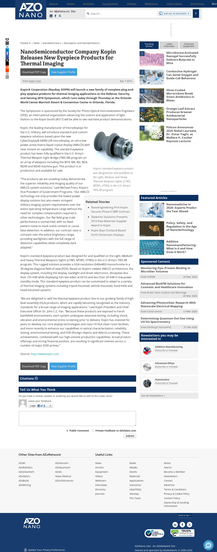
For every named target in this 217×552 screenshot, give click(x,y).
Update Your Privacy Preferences (44, 547)
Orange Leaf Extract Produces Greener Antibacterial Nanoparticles (179, 113)
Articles (99, 467)
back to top (185, 515)
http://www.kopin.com (45, 354)
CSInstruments (154, 307)
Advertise (169, 485)
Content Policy (172, 498)
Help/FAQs (135, 489)
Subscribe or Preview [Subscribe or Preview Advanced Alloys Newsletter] (166, 361)
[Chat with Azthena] (208, 545)
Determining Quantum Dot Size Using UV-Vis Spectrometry (169, 315)
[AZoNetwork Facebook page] (55, 16)
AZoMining (25, 485)
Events (133, 471)
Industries (135, 485)
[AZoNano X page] (59, 16)
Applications (137, 480)
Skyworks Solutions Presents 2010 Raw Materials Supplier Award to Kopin (109, 221)
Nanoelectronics (52, 43)
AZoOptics (24, 476)
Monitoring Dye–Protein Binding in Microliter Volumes (163, 267)
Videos (99, 476)
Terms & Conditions (175, 489)
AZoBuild (24, 480)
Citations (29, 378)
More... (194, 3)
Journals (100, 493)
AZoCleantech (26, 471)
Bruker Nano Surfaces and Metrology (166, 288)
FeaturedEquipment (188, 45)
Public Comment (79, 430)
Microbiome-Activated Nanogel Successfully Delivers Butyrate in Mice (180, 57)
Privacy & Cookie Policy (177, 493)
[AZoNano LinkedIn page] (51, 16)
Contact (168, 480)
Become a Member (174, 471)
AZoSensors (61, 463)
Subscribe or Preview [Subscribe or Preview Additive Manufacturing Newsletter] (166, 345)
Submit (130, 435)
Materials (135, 476)
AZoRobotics (26, 467)
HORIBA (151, 273)
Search (168, 467)
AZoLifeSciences (64, 480)
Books (133, 463)
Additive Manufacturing (169, 341)
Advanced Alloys (164, 358)
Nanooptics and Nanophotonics (82, 43)
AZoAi (58, 471)
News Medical (63, 476)
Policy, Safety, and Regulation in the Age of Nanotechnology (181, 224)
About (167, 463)
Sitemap (134, 493)
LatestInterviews (169, 45)
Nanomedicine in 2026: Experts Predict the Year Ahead (182, 205)
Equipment (101, 471)
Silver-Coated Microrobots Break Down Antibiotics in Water (182, 93)
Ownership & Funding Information (176, 504)
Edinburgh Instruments (159, 322)
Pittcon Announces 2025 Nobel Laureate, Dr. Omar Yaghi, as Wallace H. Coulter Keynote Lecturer (181, 133)
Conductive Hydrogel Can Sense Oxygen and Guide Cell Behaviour (180, 74)
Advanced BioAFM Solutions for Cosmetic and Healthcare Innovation (167, 282)
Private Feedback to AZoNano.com (115, 430)
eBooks (133, 467)
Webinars (100, 480)
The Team (135, 498)
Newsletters (170, 476)
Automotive (162, 374)
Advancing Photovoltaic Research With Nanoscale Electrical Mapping (165, 300)
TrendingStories (149, 45)
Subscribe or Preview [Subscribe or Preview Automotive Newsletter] (166, 377)
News (37, 43)
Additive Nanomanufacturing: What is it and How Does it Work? (181, 244)
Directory (100, 489)
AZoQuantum (62, 467)
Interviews (101, 485)
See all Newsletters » (153, 390)
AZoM (22, 463)
